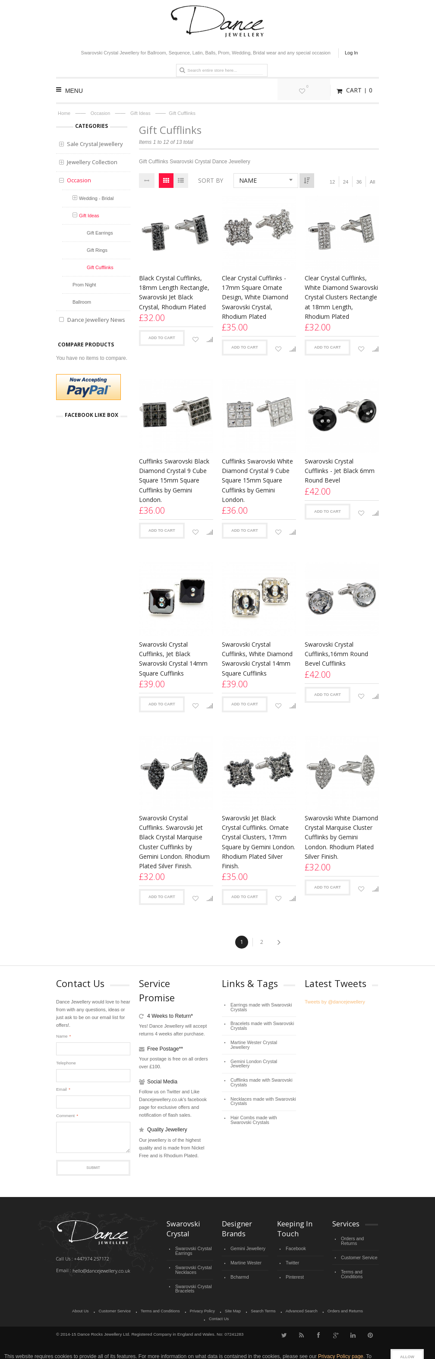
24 (345, 181)
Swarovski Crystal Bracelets (192, 1285)
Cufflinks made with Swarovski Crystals (259, 1068)
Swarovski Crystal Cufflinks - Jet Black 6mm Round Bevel (340, 470)
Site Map (218, 1307)
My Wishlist (317, 90)
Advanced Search (285, 1307)
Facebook (295, 1248)
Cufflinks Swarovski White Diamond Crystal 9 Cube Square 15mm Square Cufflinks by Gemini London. (257, 480)
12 (332, 181)
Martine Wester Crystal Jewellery (261, 1039)
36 (359, 181)
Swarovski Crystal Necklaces (192, 1267)
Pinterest (294, 1274)
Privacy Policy (188, 1307)
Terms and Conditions (351, 1266)
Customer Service (358, 1251)
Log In (351, 52)
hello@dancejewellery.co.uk (100, 1270)
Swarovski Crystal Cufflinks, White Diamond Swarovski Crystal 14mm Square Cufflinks (257, 658)
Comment (65, 1116)
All (372, 181)
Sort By (210, 180)
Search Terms (248, 1307)
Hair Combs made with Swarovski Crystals (262, 1103)
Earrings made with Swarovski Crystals (259, 1006)
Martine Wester (244, 1261)
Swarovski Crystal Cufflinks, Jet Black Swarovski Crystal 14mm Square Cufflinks (173, 658)
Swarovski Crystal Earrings (192, 1250)
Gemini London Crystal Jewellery (261, 1052)
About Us (69, 1307)
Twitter (292, 1261)
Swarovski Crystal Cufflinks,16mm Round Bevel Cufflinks (336, 653)
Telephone (66, 1063)
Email (61, 1089)
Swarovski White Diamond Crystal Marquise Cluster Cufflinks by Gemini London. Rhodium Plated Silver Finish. (341, 837)
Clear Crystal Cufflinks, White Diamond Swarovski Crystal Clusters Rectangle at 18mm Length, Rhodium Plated (341, 297)
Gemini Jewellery (246, 1248)
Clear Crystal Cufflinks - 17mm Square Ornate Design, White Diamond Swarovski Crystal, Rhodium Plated (255, 297)
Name (61, 1036)
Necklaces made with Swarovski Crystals (261, 1085)
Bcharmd (239, 1274)
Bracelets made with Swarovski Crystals (260, 1024)
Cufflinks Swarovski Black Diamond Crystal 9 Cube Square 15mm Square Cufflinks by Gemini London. (174, 480)
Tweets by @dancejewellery (334, 1001)
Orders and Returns (359, 1238)
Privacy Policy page (340, 1345)
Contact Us (364, 1307)
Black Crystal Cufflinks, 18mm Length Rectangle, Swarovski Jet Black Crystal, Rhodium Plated (174, 292)
